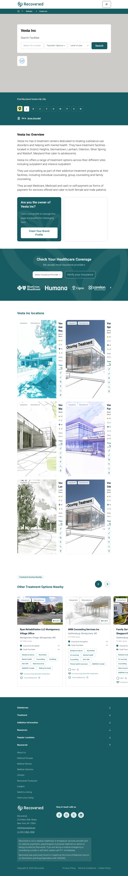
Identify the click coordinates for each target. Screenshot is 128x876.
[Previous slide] (98, 584)
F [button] (46, 109)
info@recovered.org (26, 828)
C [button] (40, 109)
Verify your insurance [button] (80, 274)
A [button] (26, 109)
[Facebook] (59, 815)
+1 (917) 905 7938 (26, 832)
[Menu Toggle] (106, 4)
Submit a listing (24, 792)
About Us (21, 752)
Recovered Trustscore (27, 781)
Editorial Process (25, 758)
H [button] (53, 109)
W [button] (80, 109)
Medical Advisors (25, 769)
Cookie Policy (104, 868)
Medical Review (24, 764)
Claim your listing (25, 797)
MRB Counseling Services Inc (83, 629)
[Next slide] (107, 584)
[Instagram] (66, 815)
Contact (20, 775)
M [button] (60, 109)
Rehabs (29, 11)
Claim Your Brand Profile (39, 232)
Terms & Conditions (87, 868)
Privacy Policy (69, 868)
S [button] (73, 109)
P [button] (67, 109)
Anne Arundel (34, 118)
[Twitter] (74, 815)
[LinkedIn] (81, 815)
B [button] (33, 109)
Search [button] (99, 45)
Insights (21, 786)
